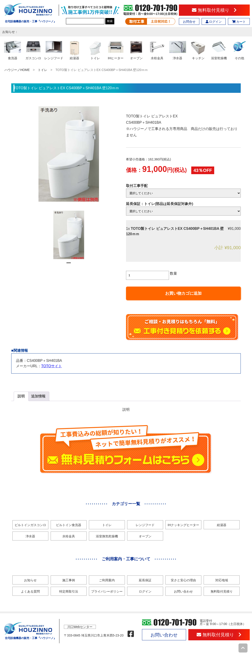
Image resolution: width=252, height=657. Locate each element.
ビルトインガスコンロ (30, 525)
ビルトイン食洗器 (68, 525)
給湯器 (221, 525)
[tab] (21, 396)
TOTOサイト (51, 366)
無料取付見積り (214, 10)
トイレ (42, 70)
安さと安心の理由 (183, 580)
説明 (21, 396)
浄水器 (30, 536)
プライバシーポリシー (107, 591)
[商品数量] (147, 275)
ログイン (214, 21)
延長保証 (145, 580)
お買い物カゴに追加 (183, 293)
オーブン (145, 536)
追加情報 (38, 396)
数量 (173, 273)
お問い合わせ (183, 591)
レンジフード (145, 525)
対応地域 (221, 580)
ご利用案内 (107, 580)
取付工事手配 (137, 186)
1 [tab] (68, 264)
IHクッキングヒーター (183, 525)
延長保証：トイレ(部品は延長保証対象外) (159, 204)
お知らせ (30, 580)
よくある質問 (30, 591)
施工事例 (68, 580)
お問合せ (189, 21)
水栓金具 (68, 536)
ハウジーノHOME (17, 70)
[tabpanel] (68, 235)
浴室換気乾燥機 (107, 536)
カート (239, 21)
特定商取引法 (68, 591)
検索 (110, 21)
